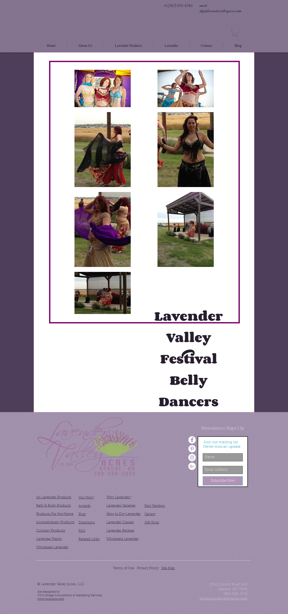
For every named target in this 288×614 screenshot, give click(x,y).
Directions (87, 522)
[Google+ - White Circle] (192, 466)
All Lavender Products (53, 497)
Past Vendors (154, 506)
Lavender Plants (49, 539)
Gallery (149, 514)
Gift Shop (151, 522)
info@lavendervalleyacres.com (220, 11)
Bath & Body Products (53, 506)
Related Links (89, 539)
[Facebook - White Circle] (192, 440)
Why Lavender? (118, 497)
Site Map (168, 568)
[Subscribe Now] (223, 480)
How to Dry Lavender (123, 514)
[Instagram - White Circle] (192, 457)
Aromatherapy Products (55, 522)
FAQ (82, 531)
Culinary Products (50, 531)
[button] (235, 32)
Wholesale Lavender (52, 547)
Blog (82, 514)
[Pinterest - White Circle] (192, 448)
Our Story (86, 497)
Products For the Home (54, 514)
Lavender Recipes (120, 531)
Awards (85, 506)
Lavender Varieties (120, 506)
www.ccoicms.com (50, 599)
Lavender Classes (120, 522)
